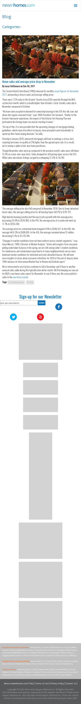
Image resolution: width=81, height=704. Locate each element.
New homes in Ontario (40, 647)
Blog (6, 16)
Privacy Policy (57, 683)
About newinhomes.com (16, 683)
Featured (21, 669)
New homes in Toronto (61, 647)
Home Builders (17, 672)
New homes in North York (22, 655)
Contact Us (70, 683)
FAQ (31, 683)
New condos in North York (37, 663)
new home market (20, 277)
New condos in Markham (61, 663)
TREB (30, 282)
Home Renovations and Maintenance (31, 674)
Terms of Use (42, 683)
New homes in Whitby (66, 655)
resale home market (16, 282)
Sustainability (65, 674)
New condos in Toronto (41, 661)
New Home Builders (59, 669)
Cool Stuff (53, 674)
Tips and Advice (49, 672)
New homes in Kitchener (45, 655)
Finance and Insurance (67, 672)
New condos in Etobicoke (13, 663)
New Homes (44, 669)
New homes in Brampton (49, 652)
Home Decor (7, 674)
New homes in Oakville (33, 650)
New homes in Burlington (55, 650)
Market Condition (32, 672)
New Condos (32, 669)
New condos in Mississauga (64, 661)
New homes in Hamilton (27, 652)
